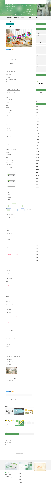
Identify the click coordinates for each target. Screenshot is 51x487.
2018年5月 (37, 245)
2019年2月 (37, 232)
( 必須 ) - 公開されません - (8, 442)
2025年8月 (37, 115)
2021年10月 (37, 184)
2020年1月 (37, 215)
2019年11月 (37, 218)
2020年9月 (37, 203)
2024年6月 (37, 136)
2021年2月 (37, 196)
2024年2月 (37, 142)
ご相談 (37, 46)
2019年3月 (37, 230)
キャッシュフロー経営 (39, 42)
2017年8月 (37, 254)
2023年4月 (37, 157)
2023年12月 (37, 145)
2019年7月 (37, 224)
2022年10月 (37, 166)
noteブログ (20, 479)
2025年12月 (37, 109)
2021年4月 (37, 193)
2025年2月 (37, 124)
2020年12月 (37, 199)
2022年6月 (37, 172)
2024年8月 (37, 133)
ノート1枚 (12, 77)
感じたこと (38, 57)
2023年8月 (37, 151)
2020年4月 (37, 211)
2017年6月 (37, 257)
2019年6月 (37, 226)
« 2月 (36, 101)
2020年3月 (37, 212)
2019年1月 (37, 233)
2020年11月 (37, 200)
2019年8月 (37, 223)
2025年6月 (37, 118)
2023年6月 (37, 154)
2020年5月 (37, 209)
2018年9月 (37, 239)
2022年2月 (37, 178)
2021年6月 (37, 190)
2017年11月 (37, 251)
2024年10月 (37, 130)
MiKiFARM (38, 35)
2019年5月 (37, 227)
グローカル (38, 44)
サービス (20, 476)
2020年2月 (37, 214)
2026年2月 (37, 106)
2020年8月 (37, 205)
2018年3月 (37, 248)
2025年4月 (37, 121)
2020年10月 (37, 202)
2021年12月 (37, 181)
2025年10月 (37, 112)
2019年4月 (37, 229)
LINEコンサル (38, 33)
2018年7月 (37, 242)
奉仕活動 (37, 55)
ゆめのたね (38, 53)
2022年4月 (37, 175)
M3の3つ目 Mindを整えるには (19, 427)
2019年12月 (37, 217)
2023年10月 (37, 148)
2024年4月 (37, 139)
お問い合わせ (20, 482)
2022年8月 (37, 169)
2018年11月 (37, 236)
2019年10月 (37, 220)
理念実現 (37, 66)
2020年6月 (37, 208)
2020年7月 (37, 206)
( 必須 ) (8, 440)
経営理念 (20, 473)
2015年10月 (37, 260)
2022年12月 (37, 163)
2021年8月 (37, 187)
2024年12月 (37, 127)
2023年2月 (37, 160)
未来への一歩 (38, 64)
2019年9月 (37, 221)
